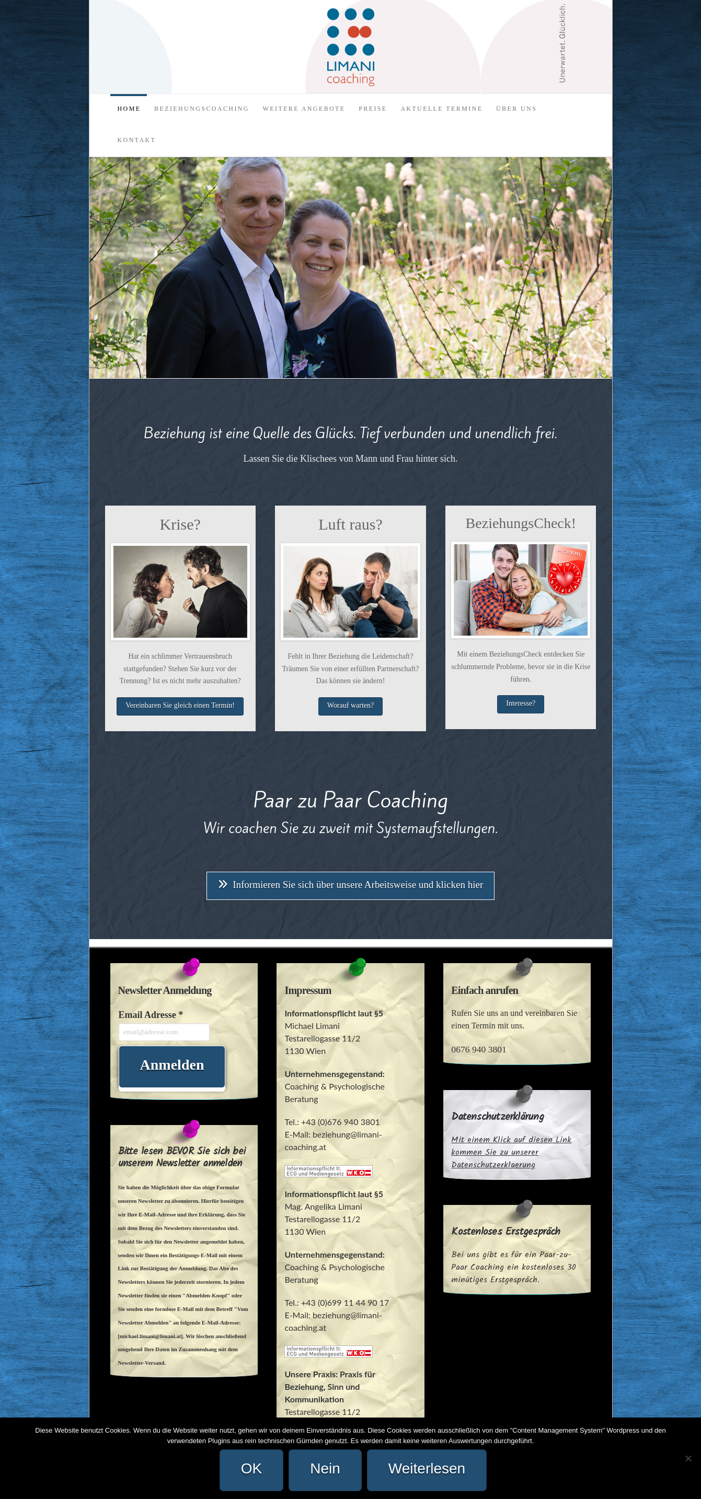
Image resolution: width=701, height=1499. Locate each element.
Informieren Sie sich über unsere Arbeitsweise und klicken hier (351, 884)
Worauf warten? (350, 705)
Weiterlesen (426, 1468)
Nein (325, 1468)
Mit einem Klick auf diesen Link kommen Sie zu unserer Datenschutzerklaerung (511, 1152)
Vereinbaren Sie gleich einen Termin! (180, 705)
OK (251, 1468)
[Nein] (688, 1458)
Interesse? (520, 703)
